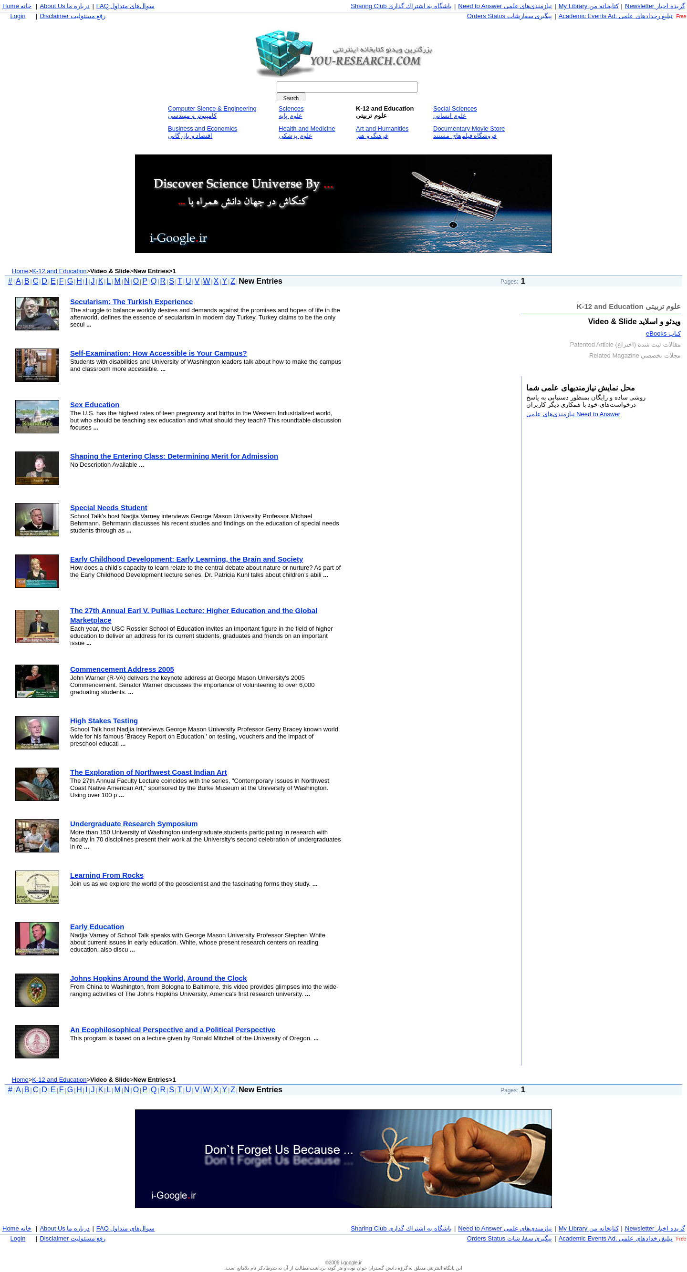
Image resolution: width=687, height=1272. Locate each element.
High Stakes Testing (104, 721)
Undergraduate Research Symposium (134, 824)
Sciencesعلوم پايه (291, 112)
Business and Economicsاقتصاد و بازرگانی (202, 132)
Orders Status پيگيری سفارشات (509, 16)
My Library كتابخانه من (589, 6)
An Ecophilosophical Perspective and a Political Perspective (172, 1030)
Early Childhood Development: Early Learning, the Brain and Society (186, 559)
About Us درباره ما (65, 6)
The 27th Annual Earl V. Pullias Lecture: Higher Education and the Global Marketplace (193, 615)
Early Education (97, 927)
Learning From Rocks (107, 875)
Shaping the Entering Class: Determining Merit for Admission (174, 456)
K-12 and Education (59, 271)
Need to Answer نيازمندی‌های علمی (505, 6)
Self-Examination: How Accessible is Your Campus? (158, 353)
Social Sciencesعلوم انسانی (455, 112)
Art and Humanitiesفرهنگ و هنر (382, 132)
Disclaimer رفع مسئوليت (72, 16)
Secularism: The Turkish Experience (131, 301)
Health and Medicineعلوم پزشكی (307, 132)
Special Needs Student (108, 507)
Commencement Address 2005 (122, 669)
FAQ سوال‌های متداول (125, 6)
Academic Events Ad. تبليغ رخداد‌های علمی (616, 16)
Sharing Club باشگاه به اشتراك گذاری (401, 6)
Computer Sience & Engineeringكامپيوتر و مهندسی (212, 112)
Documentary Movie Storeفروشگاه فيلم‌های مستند (469, 132)
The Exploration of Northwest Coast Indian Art (148, 772)
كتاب (663, 333)
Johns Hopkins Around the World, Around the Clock (158, 978)
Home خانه (16, 6)
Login (18, 16)
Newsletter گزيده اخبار (655, 6)
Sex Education (94, 404)
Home (20, 271)
